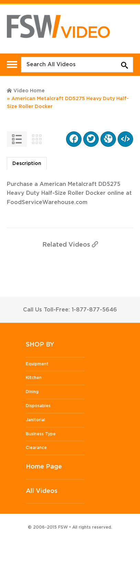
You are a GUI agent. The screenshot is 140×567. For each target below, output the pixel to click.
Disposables (38, 406)
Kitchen (34, 378)
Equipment (37, 364)
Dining (32, 392)
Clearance (36, 448)
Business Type (41, 434)
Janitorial (35, 420)
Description (26, 163)
